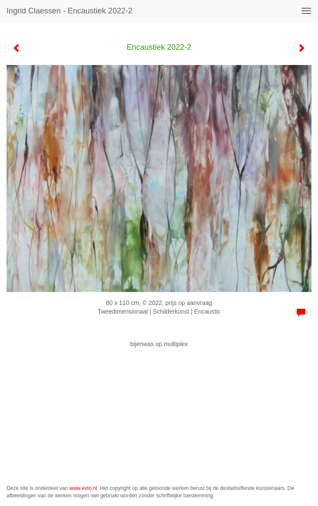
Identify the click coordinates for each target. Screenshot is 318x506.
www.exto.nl (83, 488)
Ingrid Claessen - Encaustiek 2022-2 (69, 10)
